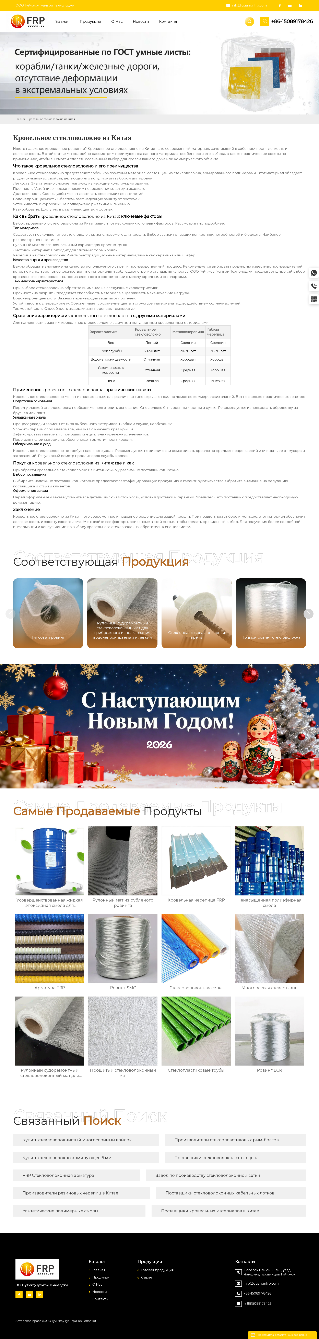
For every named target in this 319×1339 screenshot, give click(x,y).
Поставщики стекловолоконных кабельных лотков (220, 1193)
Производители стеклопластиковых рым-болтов (227, 1139)
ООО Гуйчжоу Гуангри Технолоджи (44, 5)
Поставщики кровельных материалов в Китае (210, 1210)
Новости (99, 1292)
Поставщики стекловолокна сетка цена (216, 1157)
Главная (20, 119)
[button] (310, 614)
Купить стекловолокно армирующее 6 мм (67, 1157)
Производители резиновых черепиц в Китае (70, 1193)
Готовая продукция (157, 1270)
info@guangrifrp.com (249, 5)
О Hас (97, 1284)
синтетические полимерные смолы (60, 1210)
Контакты (100, 1299)
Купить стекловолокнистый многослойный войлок (77, 1139)
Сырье (146, 1277)
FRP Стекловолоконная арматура (58, 1175)
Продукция (101, 1277)
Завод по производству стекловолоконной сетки (208, 1175)
